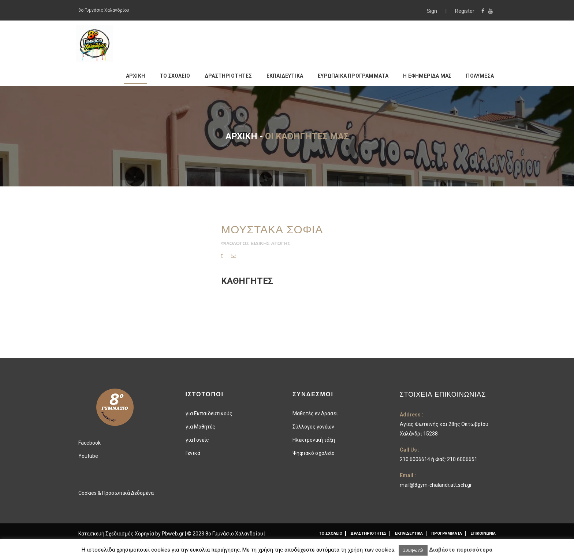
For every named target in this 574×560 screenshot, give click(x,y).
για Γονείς (197, 440)
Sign (432, 11)
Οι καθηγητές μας (307, 136)
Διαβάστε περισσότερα (460, 549)
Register (464, 11)
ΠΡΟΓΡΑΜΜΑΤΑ (446, 533)
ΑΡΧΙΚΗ (135, 76)
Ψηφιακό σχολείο (313, 453)
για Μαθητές (200, 427)
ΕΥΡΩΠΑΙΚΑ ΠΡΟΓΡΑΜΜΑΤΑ (353, 76)
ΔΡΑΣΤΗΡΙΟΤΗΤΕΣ (228, 76)
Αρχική (241, 136)
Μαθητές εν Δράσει (315, 413)
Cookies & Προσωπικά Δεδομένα (116, 493)
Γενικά (193, 453)
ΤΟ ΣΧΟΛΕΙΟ (175, 76)
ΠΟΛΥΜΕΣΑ (480, 76)
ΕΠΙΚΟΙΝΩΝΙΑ (483, 533)
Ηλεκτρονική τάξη (313, 440)
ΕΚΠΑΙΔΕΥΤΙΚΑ (284, 76)
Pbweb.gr (173, 534)
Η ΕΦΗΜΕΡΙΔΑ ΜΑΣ (427, 76)
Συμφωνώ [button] (413, 550)
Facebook (89, 443)
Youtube (88, 456)
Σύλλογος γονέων (313, 427)
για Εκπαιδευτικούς (209, 413)
